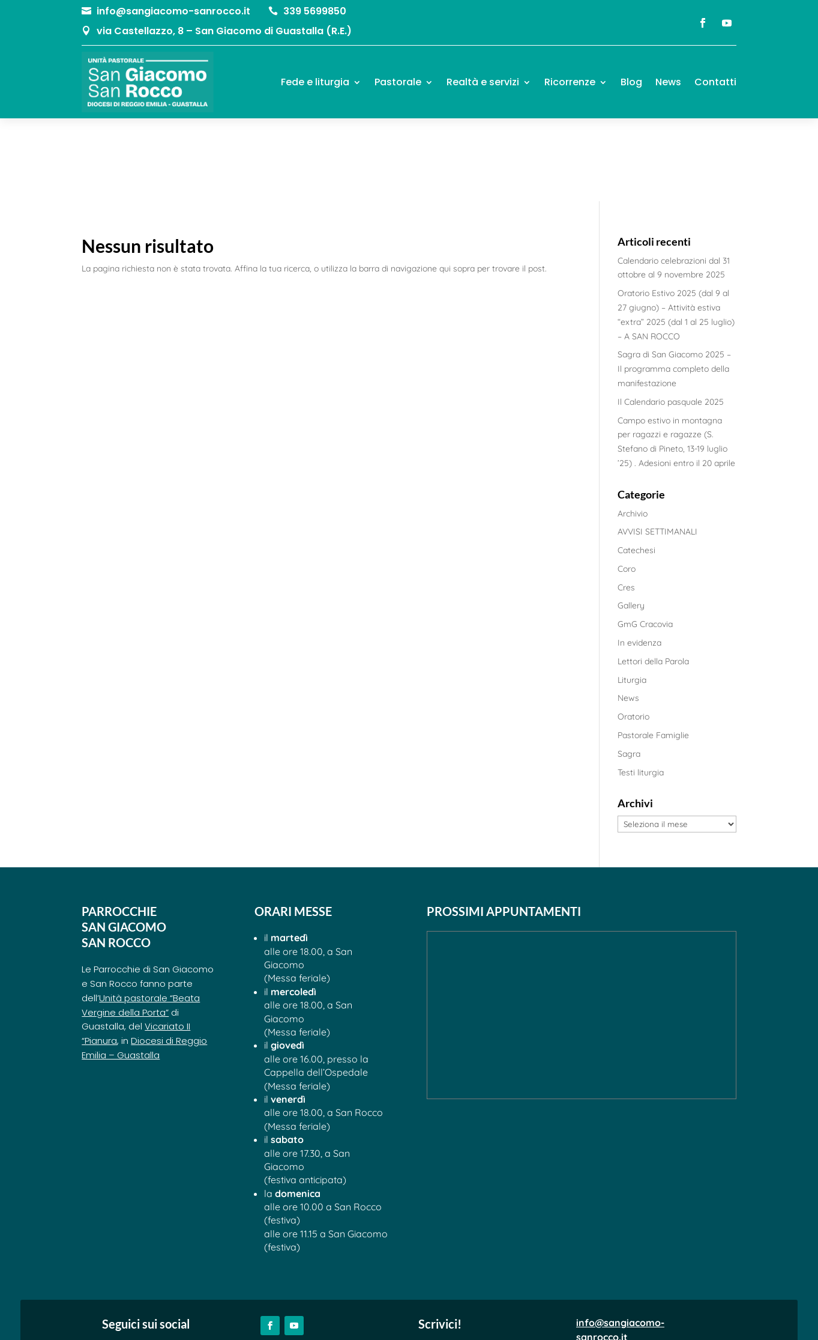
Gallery (631, 523)
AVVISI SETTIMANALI (657, 449)
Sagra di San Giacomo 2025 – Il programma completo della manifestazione (674, 286)
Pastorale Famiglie (653, 652)
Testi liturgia (641, 689)
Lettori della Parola (653, 579)
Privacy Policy (374, 1315)
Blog (631, 82)
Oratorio (633, 634)
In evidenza (639, 560)
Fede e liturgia (315, 82)
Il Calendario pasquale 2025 (671, 319)
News (668, 82)
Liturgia (632, 597)
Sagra (629, 671)
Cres (626, 504)
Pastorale (397, 82)
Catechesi (636, 467)
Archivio (633, 430)
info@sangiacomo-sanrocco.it (173, 11)
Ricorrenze (569, 82)
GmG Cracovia (645, 541)
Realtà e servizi (483, 82)
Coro (627, 486)
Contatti (715, 82)
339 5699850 (314, 11)
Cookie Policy (444, 1315)
